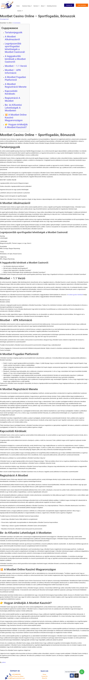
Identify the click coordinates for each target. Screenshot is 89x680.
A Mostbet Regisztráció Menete (15, 85)
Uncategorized (4, 19)
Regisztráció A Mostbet (12, 99)
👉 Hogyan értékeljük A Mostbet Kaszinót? (16, 126)
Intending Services (52, 6)
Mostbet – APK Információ (13, 71)
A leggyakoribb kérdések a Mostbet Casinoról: (15, 59)
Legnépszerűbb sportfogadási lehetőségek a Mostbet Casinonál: (15, 47)
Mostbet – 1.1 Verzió (16, 66)
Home (17, 6)
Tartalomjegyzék (13, 32)
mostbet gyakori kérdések (75, 294)
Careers (19, 10)
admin (4, 662)
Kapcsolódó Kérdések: (11, 92)
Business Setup (26, 6)
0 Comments (16, 23)
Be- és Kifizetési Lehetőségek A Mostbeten (13, 108)
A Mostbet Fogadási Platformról (15, 78)
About (43, 6)
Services (36, 6)
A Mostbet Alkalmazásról (12, 38)
